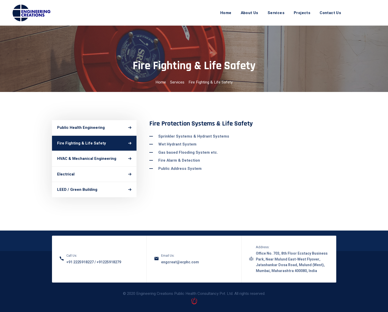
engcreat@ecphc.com (180, 262)
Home (160, 82)
